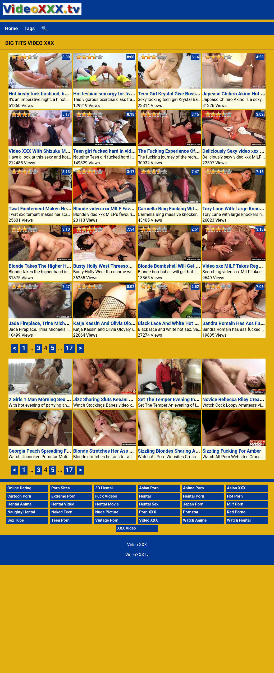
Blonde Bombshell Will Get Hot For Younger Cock (190, 266)
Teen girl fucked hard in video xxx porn (114, 151)
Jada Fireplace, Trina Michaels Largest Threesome (62, 323)
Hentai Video (62, 504)
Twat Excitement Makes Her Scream (47, 208)
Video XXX (148, 520)
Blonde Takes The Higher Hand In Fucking (53, 266)
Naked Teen (61, 512)
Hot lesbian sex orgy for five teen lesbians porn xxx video (134, 93)
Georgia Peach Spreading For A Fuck (47, 451)
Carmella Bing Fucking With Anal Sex (177, 208)
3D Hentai (104, 488)
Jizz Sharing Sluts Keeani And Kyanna (113, 399)
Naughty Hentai (21, 512)
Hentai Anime (19, 504)
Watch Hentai (239, 520)
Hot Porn (235, 496)
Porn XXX (147, 512)
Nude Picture (106, 512)
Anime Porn (193, 488)
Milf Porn (235, 504)
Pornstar (190, 512)
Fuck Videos (106, 496)
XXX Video (126, 528)
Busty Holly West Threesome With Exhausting (122, 266)
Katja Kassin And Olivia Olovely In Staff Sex (119, 323)
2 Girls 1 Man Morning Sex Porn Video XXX (54, 399)
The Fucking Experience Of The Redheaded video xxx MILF (200, 151)
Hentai (145, 496)
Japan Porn (193, 504)
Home (11, 28)
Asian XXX (236, 488)
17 (69, 348)
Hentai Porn (193, 496)
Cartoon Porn (19, 496)
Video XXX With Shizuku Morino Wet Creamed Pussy (64, 151)
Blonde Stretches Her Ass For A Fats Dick (117, 451)
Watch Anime (195, 520)
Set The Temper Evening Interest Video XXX (184, 399)
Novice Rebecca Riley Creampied (237, 399)
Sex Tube (15, 520)
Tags (29, 28)
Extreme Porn (63, 496)
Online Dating (19, 488)
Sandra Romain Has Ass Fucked (236, 323)
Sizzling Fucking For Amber (231, 451)
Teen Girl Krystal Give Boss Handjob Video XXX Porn (194, 93)
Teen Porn (60, 520)
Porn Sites (60, 488)
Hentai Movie (107, 504)
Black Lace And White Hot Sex (170, 323)
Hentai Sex (148, 504)
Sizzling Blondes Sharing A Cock (172, 451)
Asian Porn (149, 488)
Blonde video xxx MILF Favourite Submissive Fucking (129, 208)
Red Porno (236, 512)
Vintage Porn (106, 520)
